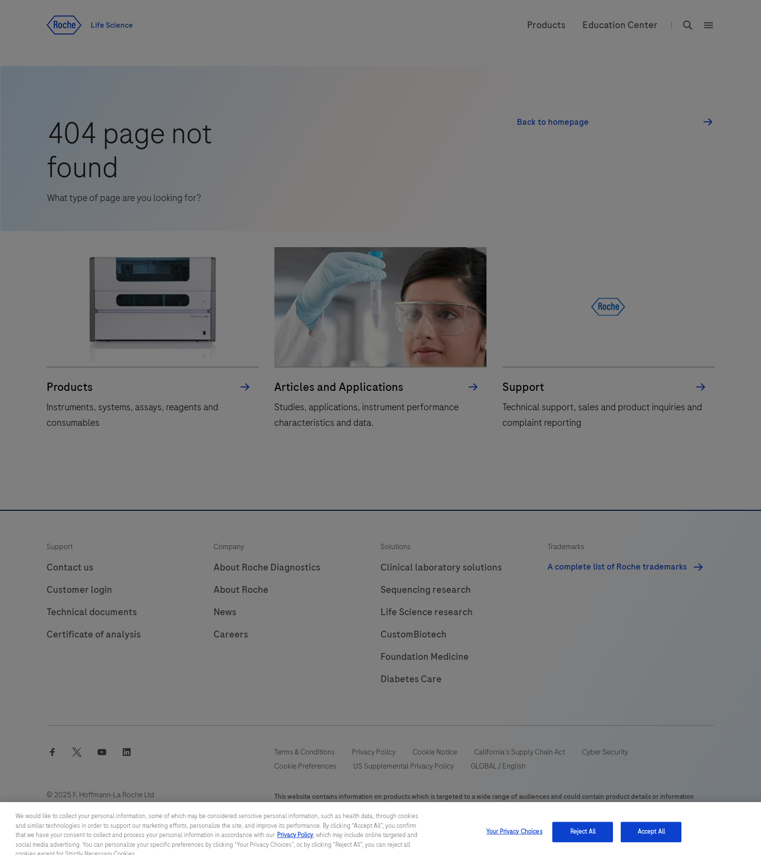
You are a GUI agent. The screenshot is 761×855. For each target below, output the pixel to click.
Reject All (583, 838)
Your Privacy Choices (514, 838)
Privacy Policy (295, 841)
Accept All (651, 838)
